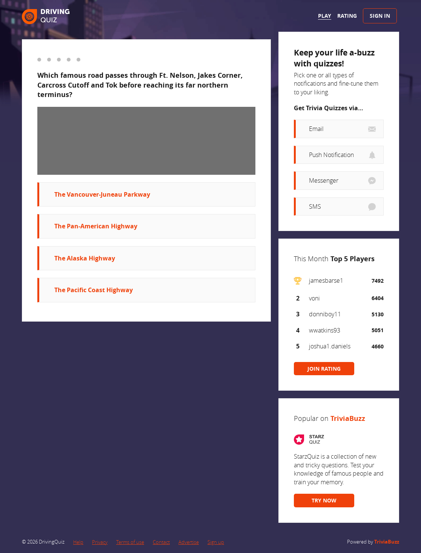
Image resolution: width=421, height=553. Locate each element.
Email (316, 129)
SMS (315, 206)
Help (78, 542)
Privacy (100, 542)
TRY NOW (324, 500)
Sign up (215, 542)
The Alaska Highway (84, 258)
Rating (347, 15)
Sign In (380, 15)
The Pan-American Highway (95, 226)
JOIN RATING (324, 368)
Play (324, 15)
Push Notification (331, 155)
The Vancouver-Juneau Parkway (102, 194)
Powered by (373, 541)
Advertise (188, 542)
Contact (161, 542)
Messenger (323, 180)
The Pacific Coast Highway (93, 290)
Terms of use (130, 542)
